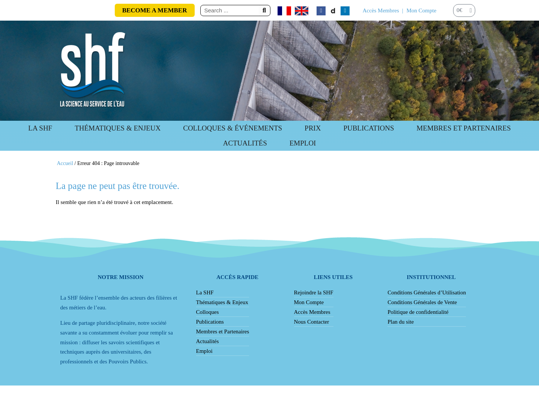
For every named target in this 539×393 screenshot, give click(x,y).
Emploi (303, 143)
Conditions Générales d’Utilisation (426, 293)
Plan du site (400, 322)
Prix (313, 128)
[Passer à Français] (284, 10)
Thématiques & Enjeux (118, 128)
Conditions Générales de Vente (422, 302)
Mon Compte (422, 11)
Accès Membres (381, 11)
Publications (210, 322)
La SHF (40, 128)
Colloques (207, 312)
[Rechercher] (264, 10)
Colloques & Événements (232, 128)
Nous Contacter (311, 322)
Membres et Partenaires (464, 128)
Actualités (245, 143)
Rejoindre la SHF (313, 293)
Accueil (65, 163)
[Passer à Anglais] (301, 10)
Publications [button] (368, 128)
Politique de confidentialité (417, 312)
